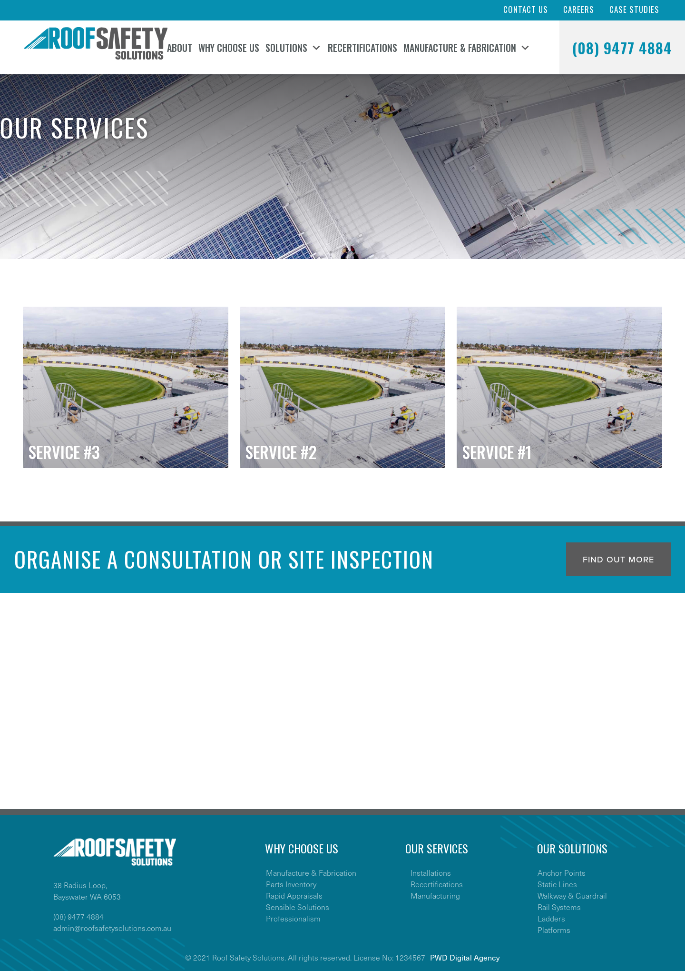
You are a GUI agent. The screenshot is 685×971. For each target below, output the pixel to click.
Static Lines (557, 884)
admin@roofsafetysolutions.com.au (112, 927)
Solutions (286, 47)
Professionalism (293, 918)
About (179, 47)
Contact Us (525, 9)
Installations (431, 872)
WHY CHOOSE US (301, 848)
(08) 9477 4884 (622, 48)
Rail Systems (559, 906)
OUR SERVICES (436, 848)
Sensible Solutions (297, 906)
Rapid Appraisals (294, 895)
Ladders (551, 918)
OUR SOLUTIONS (572, 848)
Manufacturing (435, 895)
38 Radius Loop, (80, 885)
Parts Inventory (291, 884)
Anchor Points (562, 872)
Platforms (554, 929)
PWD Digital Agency (465, 957)
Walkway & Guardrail (572, 895)
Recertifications (362, 47)
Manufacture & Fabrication (459, 47)
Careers (578, 9)
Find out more (618, 559)
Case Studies (634, 9)
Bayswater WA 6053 (87, 896)
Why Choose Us (228, 47)
